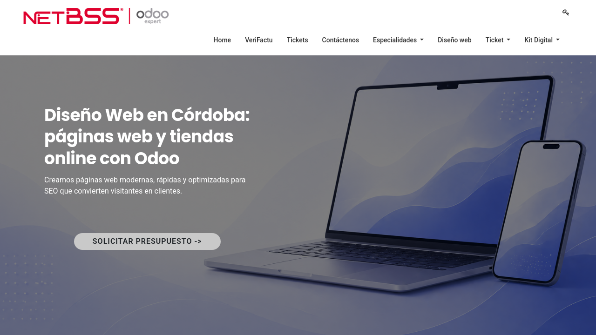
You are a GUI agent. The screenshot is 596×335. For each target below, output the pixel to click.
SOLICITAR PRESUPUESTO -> (147, 241)
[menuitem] (222, 40)
